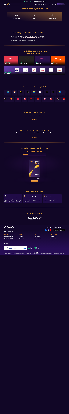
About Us (21, 404)
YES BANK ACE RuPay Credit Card (10, 407)
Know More (34, 264)
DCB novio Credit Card (8, 406)
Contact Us (21, 406)
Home (36, 4)
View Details (34, 149)
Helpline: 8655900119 (38, 406)
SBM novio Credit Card (8, 404)
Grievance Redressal (53, 407)
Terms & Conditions (53, 406)
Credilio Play (6, 411)
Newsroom (21, 409)
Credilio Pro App (7, 409)
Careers (20, 407)
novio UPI (46, 4)
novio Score (51, 4)
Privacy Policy (52, 409)
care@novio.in (37, 404)
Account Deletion (53, 404)
